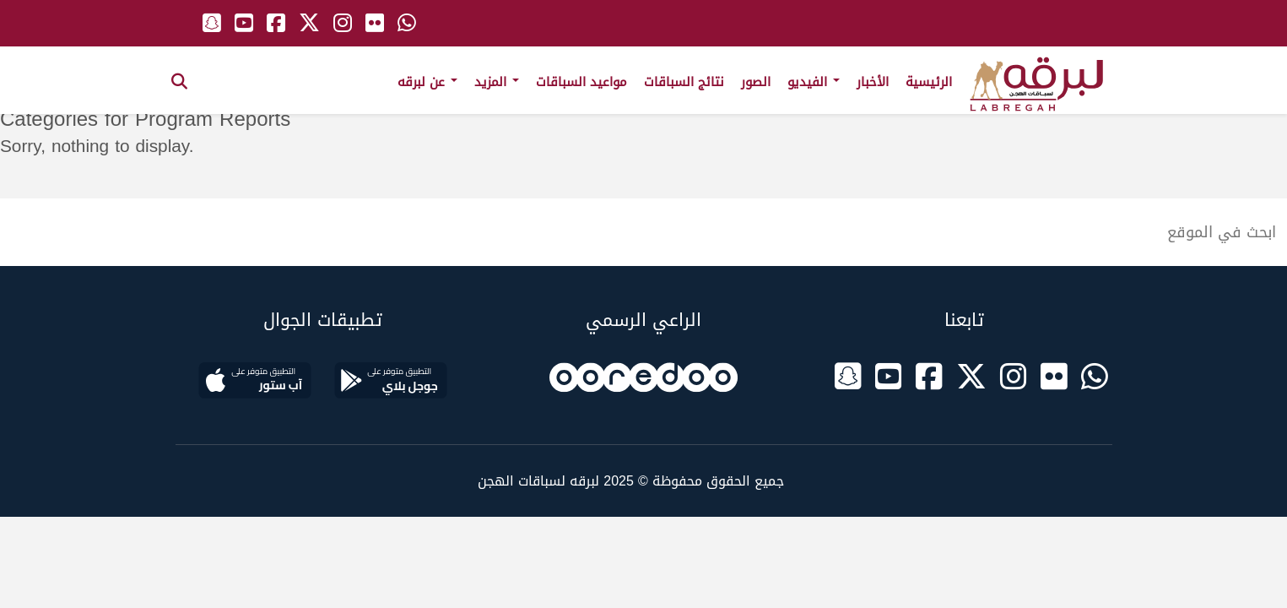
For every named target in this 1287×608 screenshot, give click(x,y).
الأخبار (873, 82)
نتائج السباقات (684, 82)
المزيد (496, 82)
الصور (756, 82)
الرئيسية (929, 82)
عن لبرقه (427, 82)
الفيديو (813, 82)
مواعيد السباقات (581, 82)
